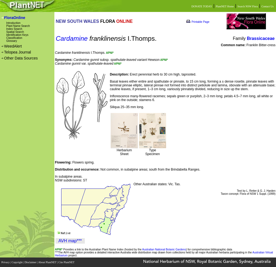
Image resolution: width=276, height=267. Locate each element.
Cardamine (72, 38)
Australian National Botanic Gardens (164, 249)
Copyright (17, 262)
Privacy (5, 262)
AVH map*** (70, 240)
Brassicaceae (261, 38)
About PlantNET (47, 262)
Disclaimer (30, 262)
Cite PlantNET (66, 262)
